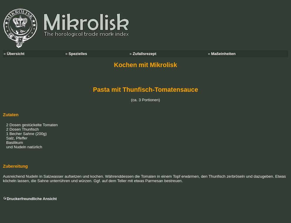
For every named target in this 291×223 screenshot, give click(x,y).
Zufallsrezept (144, 53)
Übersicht (15, 53)
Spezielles (77, 53)
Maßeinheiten (223, 53)
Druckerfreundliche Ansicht (32, 199)
